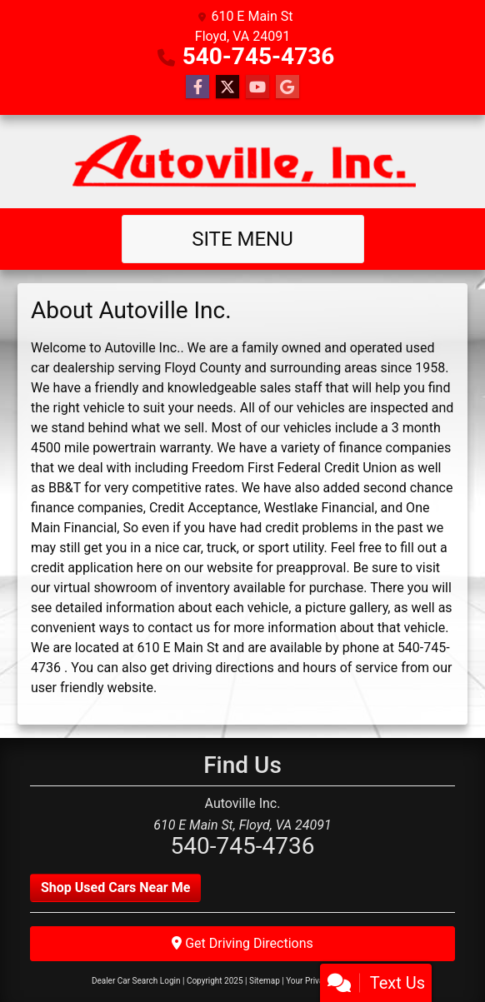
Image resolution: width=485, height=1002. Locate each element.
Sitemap (264, 980)
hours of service (350, 667)
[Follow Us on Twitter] (227, 87)
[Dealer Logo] (243, 161)
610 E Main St (178, 648)
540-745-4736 (258, 56)
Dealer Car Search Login (136, 980)
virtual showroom (105, 588)
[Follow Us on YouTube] (257, 87)
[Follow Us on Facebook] (197, 87)
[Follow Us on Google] (287, 87)
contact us (179, 628)
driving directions (223, 667)
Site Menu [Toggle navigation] (242, 239)
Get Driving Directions (242, 943)
